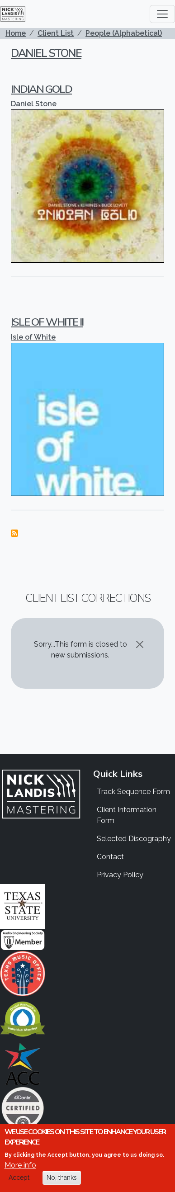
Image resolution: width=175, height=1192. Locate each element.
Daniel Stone (46, 53)
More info (20, 1165)
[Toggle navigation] (162, 14)
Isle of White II (47, 321)
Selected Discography (134, 838)
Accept (19, 1177)
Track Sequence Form (133, 791)
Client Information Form (126, 815)
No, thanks (62, 1177)
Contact (110, 856)
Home (15, 33)
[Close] (140, 644)
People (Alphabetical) (123, 33)
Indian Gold (41, 88)
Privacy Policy (120, 874)
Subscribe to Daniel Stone (14, 533)
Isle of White (33, 337)
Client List (56, 33)
